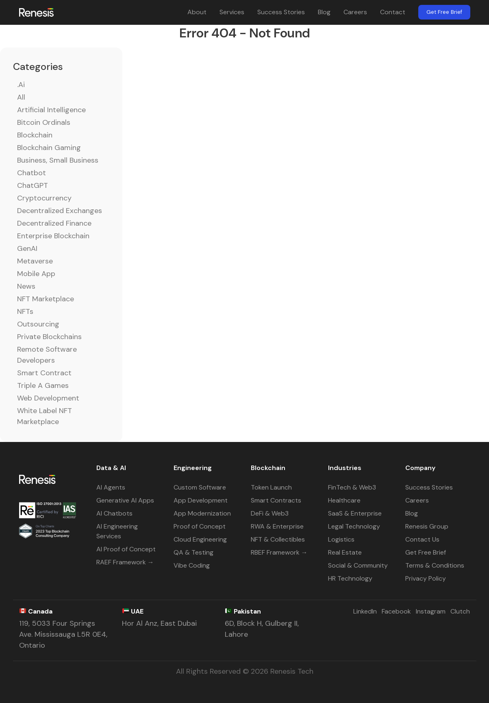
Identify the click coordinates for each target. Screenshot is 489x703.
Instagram (431, 611)
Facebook (396, 611)
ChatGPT (32, 185)
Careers (355, 12)
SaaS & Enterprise (355, 513)
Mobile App (36, 274)
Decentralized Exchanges (59, 210)
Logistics (341, 539)
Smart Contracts (276, 500)
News (26, 286)
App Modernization (202, 513)
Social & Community (358, 565)
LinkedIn (365, 611)
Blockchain (34, 135)
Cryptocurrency (44, 198)
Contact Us (422, 539)
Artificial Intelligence (51, 110)
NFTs (25, 311)
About (196, 12)
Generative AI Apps (125, 500)
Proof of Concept (200, 526)
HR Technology (350, 578)
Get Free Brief (444, 12)
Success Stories (281, 12)
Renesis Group (426, 526)
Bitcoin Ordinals (43, 122)
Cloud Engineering (200, 539)
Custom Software (200, 487)
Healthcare (344, 500)
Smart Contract (44, 373)
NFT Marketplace (45, 299)
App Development (201, 500)
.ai (21, 84)
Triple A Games (43, 385)
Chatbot (31, 173)
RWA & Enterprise (277, 526)
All (21, 97)
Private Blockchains (49, 337)
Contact (392, 12)
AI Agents (110, 487)
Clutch (460, 611)
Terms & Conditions (434, 565)
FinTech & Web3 (352, 487)
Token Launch (271, 487)
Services (232, 12)
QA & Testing (193, 552)
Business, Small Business (57, 160)
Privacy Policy (425, 578)
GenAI (27, 248)
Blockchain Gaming (49, 147)
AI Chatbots (114, 513)
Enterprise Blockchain (53, 236)
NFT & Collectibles (278, 539)
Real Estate (345, 552)
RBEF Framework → (279, 552)
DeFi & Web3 (270, 513)
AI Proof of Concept (126, 549)
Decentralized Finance (54, 223)
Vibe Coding (192, 565)
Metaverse (35, 261)
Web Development (48, 398)
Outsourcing (38, 324)
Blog (324, 12)
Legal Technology (354, 526)
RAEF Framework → (125, 562)
